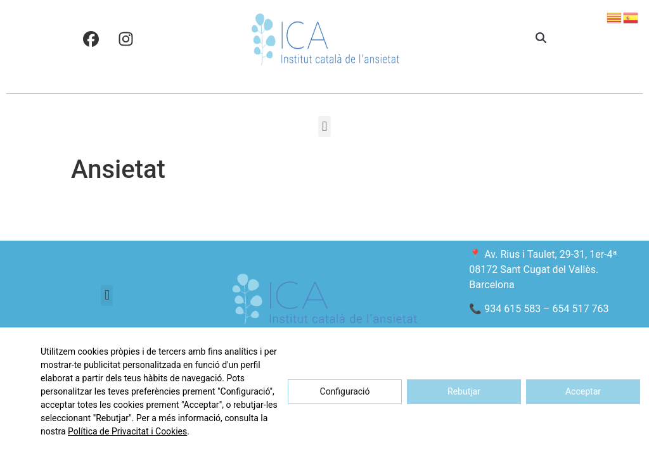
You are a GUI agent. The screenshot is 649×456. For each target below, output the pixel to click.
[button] (541, 38)
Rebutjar (463, 391)
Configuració (345, 391)
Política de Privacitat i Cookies (127, 431)
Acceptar (583, 391)
